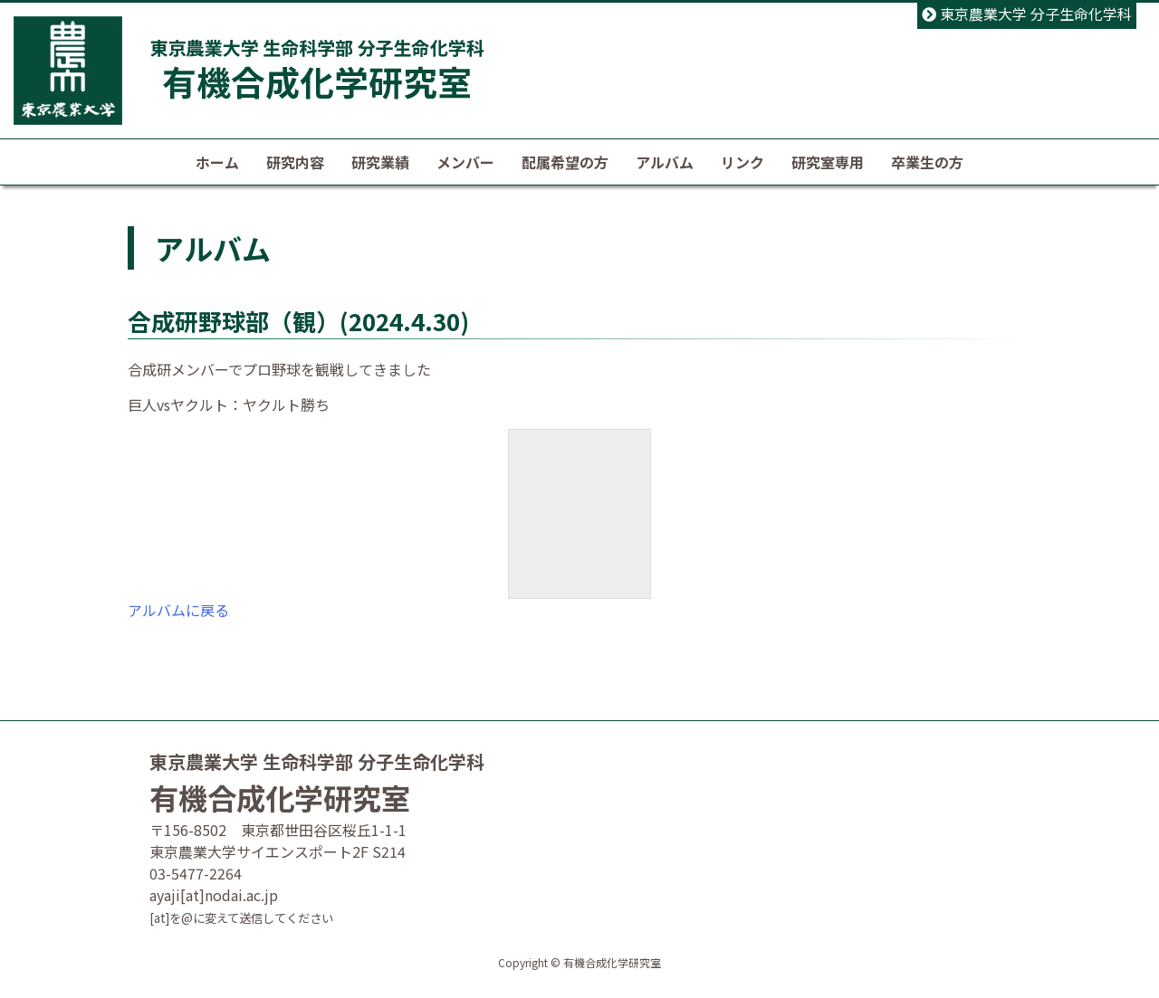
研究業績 (380, 162)
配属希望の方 (565, 162)
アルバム (665, 162)
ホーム (217, 162)
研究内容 (295, 162)
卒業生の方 (927, 162)
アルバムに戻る (178, 610)
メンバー (465, 162)
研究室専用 (827, 162)
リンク (742, 162)
